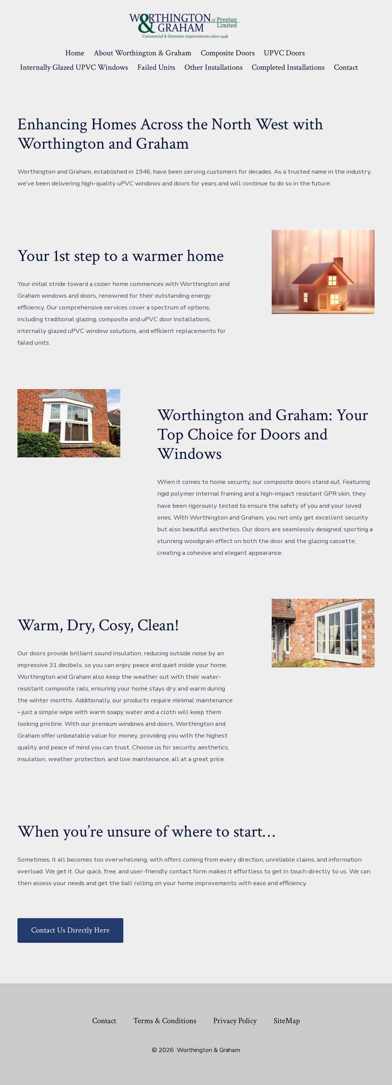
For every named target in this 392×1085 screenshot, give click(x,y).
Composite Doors (228, 53)
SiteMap (287, 1021)
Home (74, 53)
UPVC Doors (284, 53)
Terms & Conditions (164, 1021)
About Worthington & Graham (142, 53)
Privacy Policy (235, 1021)
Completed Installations (288, 67)
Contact (346, 67)
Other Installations (213, 67)
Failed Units (156, 67)
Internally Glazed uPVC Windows (74, 67)
